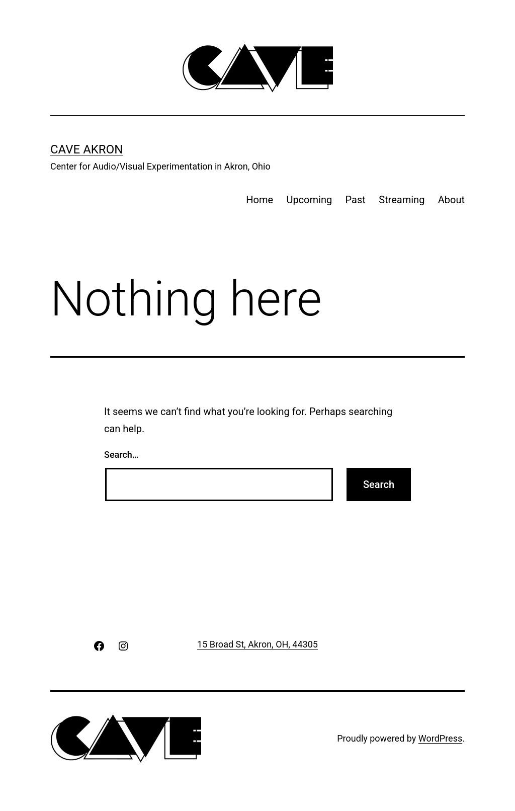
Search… (121, 454)
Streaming (401, 200)
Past (356, 200)
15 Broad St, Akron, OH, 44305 (257, 644)
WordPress (440, 738)
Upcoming (309, 200)
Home (259, 200)
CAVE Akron (86, 149)
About (451, 200)
